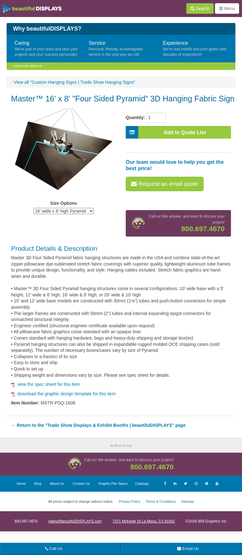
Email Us (188, 548)
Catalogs (142, 483)
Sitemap (187, 501)
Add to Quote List (166, 132)
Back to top (121, 445)
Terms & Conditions (161, 501)
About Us (57, 483)
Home (21, 483)
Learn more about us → (29, 66)
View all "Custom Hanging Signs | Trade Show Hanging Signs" (74, 82)
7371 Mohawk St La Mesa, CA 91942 (143, 521)
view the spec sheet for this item (45, 384)
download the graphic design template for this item (63, 393)
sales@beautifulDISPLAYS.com (74, 521)
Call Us (54, 548)
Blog (37, 483)
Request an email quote (164, 184)
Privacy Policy (129, 501)
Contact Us (80, 483)
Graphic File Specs (113, 483)
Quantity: (135, 117)
